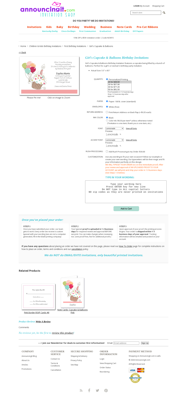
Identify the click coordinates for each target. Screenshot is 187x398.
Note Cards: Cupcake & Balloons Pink (72, 314)
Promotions (26, 372)
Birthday (73, 27)
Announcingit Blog (29, 359)
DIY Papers (138, 31)
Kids (49, 27)
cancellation (76, 252)
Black (110, 117)
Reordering (104, 375)
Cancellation (56, 373)
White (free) (112, 107)
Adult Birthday (122, 31)
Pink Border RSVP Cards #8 (36, 316)
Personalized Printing (117, 79)
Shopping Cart (158, 6)
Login (102, 362)
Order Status (105, 371)
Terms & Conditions (55, 368)
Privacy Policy (76, 364)
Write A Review (43, 325)
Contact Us (55, 362)
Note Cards (124, 27)
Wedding (90, 27)
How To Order (125, 249)
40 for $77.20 (119, 87)
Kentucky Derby (50, 31)
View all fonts (131, 128)
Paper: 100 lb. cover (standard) (121, 101)
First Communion (87, 31)
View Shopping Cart (108, 367)
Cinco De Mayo (68, 31)
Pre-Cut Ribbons (147, 27)
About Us (25, 364)
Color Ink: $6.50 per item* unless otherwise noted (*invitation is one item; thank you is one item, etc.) (128, 122)
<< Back (22, 52)
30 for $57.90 (119, 84)
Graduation (105, 31)
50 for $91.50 (119, 89)
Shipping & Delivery (79, 359)
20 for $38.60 (119, 82)
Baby (59, 27)
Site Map (74, 368)
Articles (25, 368)
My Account (141, 6)
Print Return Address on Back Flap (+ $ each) (128, 112)
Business (106, 27)
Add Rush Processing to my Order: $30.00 (125, 151)
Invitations (34, 27)
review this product (62, 336)
